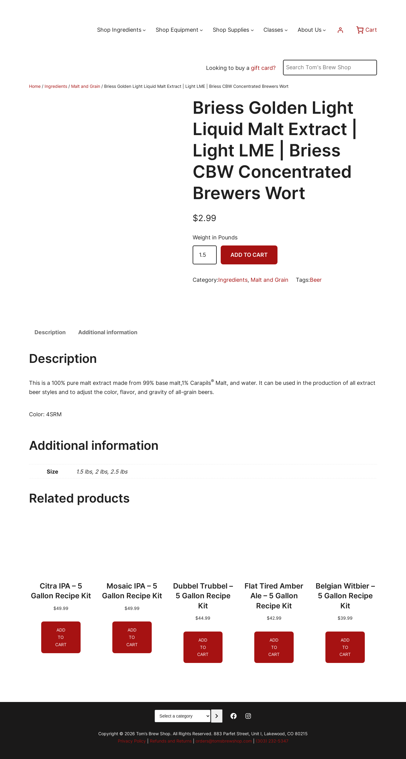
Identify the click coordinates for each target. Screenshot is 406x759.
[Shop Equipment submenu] (201, 30)
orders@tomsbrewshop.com (224, 740)
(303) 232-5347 (272, 740)
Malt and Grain (85, 86)
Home (35, 86)
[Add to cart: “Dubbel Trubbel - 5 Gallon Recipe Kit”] (203, 647)
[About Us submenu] (324, 30)
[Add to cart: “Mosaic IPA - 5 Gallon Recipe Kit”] (132, 637)
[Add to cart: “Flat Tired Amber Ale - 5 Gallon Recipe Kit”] (274, 647)
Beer (316, 280)
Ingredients (56, 86)
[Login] (340, 30)
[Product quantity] (205, 255)
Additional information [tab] (107, 332)
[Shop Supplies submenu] (252, 30)
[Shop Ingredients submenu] (144, 30)
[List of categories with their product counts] (182, 716)
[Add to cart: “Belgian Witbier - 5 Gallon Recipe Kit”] (345, 647)
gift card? (263, 68)
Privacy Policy (132, 740)
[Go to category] (216, 716)
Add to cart (249, 255)
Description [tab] (50, 332)
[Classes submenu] (286, 30)
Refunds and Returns (171, 740)
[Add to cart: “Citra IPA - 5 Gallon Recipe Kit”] (61, 637)
